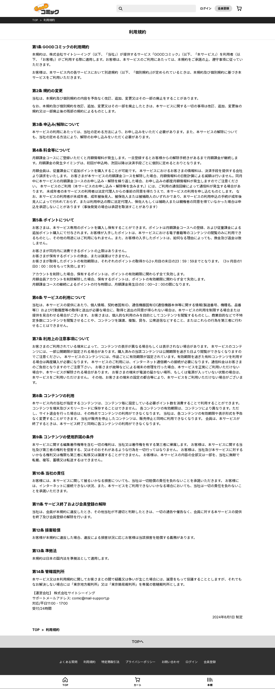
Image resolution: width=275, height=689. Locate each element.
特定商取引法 (110, 662)
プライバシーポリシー (140, 662)
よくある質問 (68, 662)
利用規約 (49, 20)
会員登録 (223, 8)
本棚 (209, 685)
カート (137, 685)
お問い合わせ (171, 662)
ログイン (205, 8)
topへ (138, 641)
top (35, 20)
